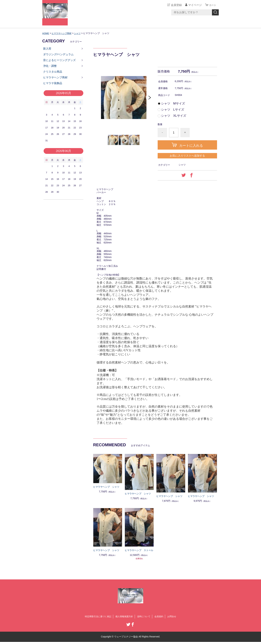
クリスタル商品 (52, 71)
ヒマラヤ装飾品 (52, 83)
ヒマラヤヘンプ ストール (139, 550)
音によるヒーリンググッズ (59, 60)
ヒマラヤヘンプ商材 (62, 33)
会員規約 (160, 616)
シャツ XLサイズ (173, 115)
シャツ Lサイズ (172, 109)
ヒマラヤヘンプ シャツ (106, 486)
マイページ (194, 5)
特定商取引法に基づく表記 (96, 616)
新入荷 (47, 48)
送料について (145, 616)
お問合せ (174, 616)
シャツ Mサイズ (173, 103)
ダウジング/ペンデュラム (58, 54)
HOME (45, 33)
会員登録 (175, 5)
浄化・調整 (50, 65)
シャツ (79, 33)
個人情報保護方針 (124, 616)
